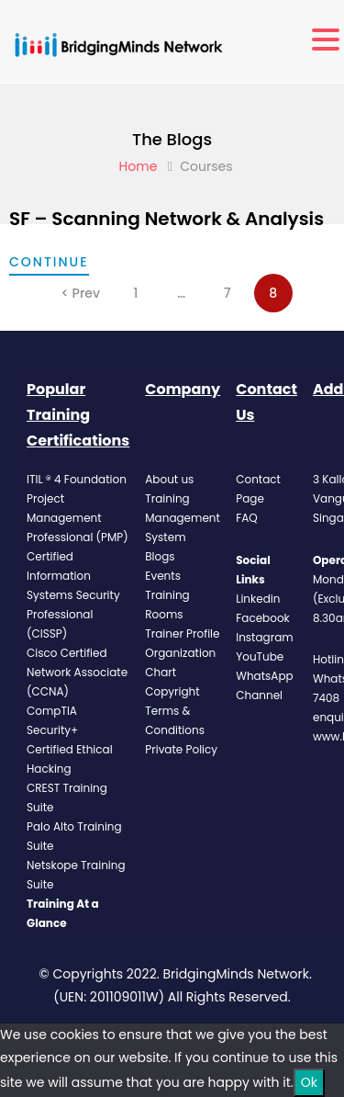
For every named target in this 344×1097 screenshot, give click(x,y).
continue (49, 262)
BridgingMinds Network (235, 974)
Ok (309, 1082)
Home (138, 166)
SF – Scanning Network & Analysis (166, 219)
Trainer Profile (182, 633)
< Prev (80, 293)
